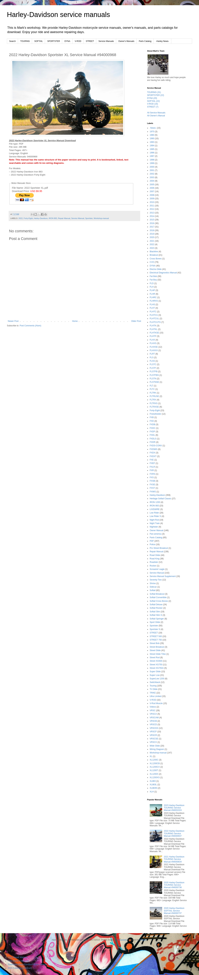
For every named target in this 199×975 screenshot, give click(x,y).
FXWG (153, 491)
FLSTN (153, 378)
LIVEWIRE (155, 509)
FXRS (152, 474)
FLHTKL (153, 329)
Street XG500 (156, 661)
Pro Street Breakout (159, 548)
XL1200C (154, 760)
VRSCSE (154, 738)
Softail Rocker (156, 608)
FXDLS (153, 438)
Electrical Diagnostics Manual (163, 272)
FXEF (152, 463)
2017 (152, 227)
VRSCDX (154, 728)
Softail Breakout (157, 594)
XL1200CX (155, 767)
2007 (152, 191)
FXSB (152, 481)
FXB (152, 417)
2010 (152, 202)
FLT (151, 385)
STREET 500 (156, 636)
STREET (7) (152, 107)
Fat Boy (153, 280)
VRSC (152, 710)
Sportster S (155, 629)
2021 (152, 241)
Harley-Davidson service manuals (58, 14)
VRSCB (153, 721)
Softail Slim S (156, 615)
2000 (152, 167)
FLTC (152, 389)
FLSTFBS (154, 375)
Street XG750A (157, 668)
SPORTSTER (53, 41)
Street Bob (155, 643)
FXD (152, 421)
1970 (152, 131)
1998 (152, 160)
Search (12, 41)
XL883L (153, 784)
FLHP (152, 290)
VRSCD (153, 724)
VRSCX (153, 742)
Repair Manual (64, 218)
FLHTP (153, 336)
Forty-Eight (28, 218)
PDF (152, 541)
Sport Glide (155, 622)
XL (151, 756)
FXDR (152, 442)
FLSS (152, 361)
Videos (153, 707)
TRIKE (153, 693)
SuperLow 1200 (157, 678)
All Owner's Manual (156, 115)
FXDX (152, 452)
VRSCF (153, 731)
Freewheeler (155, 414)
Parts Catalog (145, 41)
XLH (152, 791)
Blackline (154, 251)
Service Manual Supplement (163, 576)
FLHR (152, 294)
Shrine (153, 583)
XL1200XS (155, 777)
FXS (152, 477)
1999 (152, 163)
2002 (152, 174)
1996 (152, 152)
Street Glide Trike (158, 654)
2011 (152, 205)
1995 (152, 149)
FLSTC (153, 364)
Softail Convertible (158, 597)
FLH (152, 287)
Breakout (154, 255)
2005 (152, 184)
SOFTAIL (38, 41)
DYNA (67, 41)
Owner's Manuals (126, 41)
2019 (152, 234)
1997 (152, 156)
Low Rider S (155, 516)
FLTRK (153, 393)
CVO (152, 262)
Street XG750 (156, 664)
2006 (152, 188)
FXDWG (153, 449)
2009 (152, 198)
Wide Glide (155, 746)
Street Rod (155, 657)
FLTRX (153, 400)
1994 (152, 145)
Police (152, 544)
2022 (21, 218)
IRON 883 (53, 218)
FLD (152, 283)
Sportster (89, 218)
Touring (153, 686)
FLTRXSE (154, 407)
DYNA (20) (152, 98)
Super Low (155, 675)
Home (75, 321)
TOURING (25, 41)
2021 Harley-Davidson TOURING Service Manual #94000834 (174, 859)
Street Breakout (157, 647)
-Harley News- (162, 41)
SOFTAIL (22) (153, 101)
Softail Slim (155, 611)
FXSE (152, 484)
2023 (152, 248)
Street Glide (155, 650)
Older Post (136, 321)
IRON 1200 (155, 502)
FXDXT (153, 456)
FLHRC (153, 297)
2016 (152, 223)
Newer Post (13, 321)
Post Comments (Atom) (30, 325)
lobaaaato (122, 940)
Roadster (154, 562)
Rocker (153, 566)
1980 (152, 135)
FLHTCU (154, 315)
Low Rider (154, 513)
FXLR (152, 467)
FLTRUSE (154, 396)
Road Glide (155, 555)
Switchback (155, 682)
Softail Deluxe (156, 604)
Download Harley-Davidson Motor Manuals (27, 964)
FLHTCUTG (155, 322)
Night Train (155, 523)
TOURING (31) (154, 92)
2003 (152, 177)
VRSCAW (154, 717)
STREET (90, 41)
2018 (152, 230)
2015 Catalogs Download (19, 968)
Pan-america (155, 534)
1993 (152, 142)
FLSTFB (153, 371)
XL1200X (154, 774)
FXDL (152, 435)
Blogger (143, 940)
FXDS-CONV (156, 445)
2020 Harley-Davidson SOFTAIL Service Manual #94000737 (174, 910)
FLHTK (153, 325)
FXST (152, 488)
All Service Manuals (156, 112)
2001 (152, 170)
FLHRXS (154, 301)
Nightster (154, 527)
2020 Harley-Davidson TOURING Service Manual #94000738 (174, 885)
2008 (152, 195)
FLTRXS (153, 403)
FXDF (152, 431)
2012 (152, 209)
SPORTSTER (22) (155, 95)
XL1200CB (155, 763)
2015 (152, 219)
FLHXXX (154, 350)
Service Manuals (106, 41)
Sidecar (153, 587)
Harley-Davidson (41, 218)
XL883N (153, 788)
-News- (153, 128)
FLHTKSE (154, 333)
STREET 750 (156, 640)
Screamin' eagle (157, 569)
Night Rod (154, 520)
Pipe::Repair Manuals (18, 957)
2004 (152, 181)
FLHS (152, 304)
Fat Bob (153, 276)
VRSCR (153, 735)
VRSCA (153, 714)
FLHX (152, 340)
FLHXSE (154, 347)
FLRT (152, 354)
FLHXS (153, 343)
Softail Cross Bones (159, 601)
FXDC (152, 428)
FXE (152, 460)
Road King (154, 558)
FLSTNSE (154, 382)
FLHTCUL (154, 318)
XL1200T (154, 770)
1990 (152, 138)
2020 (152, 237)
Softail (152, 590)
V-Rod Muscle (156, 703)
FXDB (152, 424)
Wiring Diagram (157, 749)
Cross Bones (156, 258)
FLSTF (153, 368)
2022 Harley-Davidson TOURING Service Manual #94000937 (174, 833)
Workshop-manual (101, 218)
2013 (152, 213)
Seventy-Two (156, 580)
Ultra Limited (155, 696)
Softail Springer (157, 619)
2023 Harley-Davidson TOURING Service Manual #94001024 (174, 808)
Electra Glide (156, 269)
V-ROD (78, 41)
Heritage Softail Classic (160, 498)
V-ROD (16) (152, 104)
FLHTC (153, 311)
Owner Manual (156, 530)
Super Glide (155, 671)
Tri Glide (153, 689)
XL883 (153, 781)
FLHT (152, 308)
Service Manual (77, 218)
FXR (152, 470)
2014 (152, 216)
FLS (151, 357)
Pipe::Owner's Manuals (18, 961)
